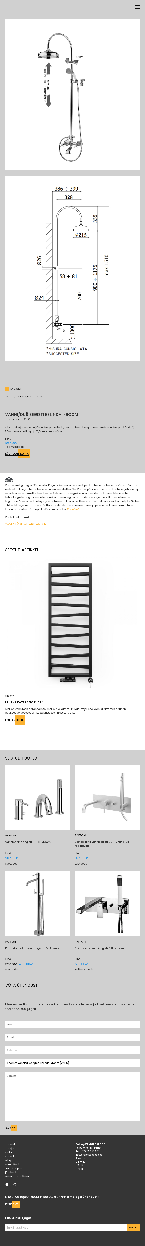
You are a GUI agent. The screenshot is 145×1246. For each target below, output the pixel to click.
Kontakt (10, 1156)
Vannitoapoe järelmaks (13, 1170)
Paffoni (40, 396)
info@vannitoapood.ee (89, 1154)
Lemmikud (12, 1164)
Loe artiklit (14, 720)
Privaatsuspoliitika (17, 1176)
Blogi (8, 1160)
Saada (133, 1227)
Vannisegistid (25, 396)
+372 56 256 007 (90, 1151)
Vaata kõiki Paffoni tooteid (25, 524)
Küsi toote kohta (17, 454)
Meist (8, 1152)
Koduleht (73, 509)
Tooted (8, 396)
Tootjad (10, 1148)
